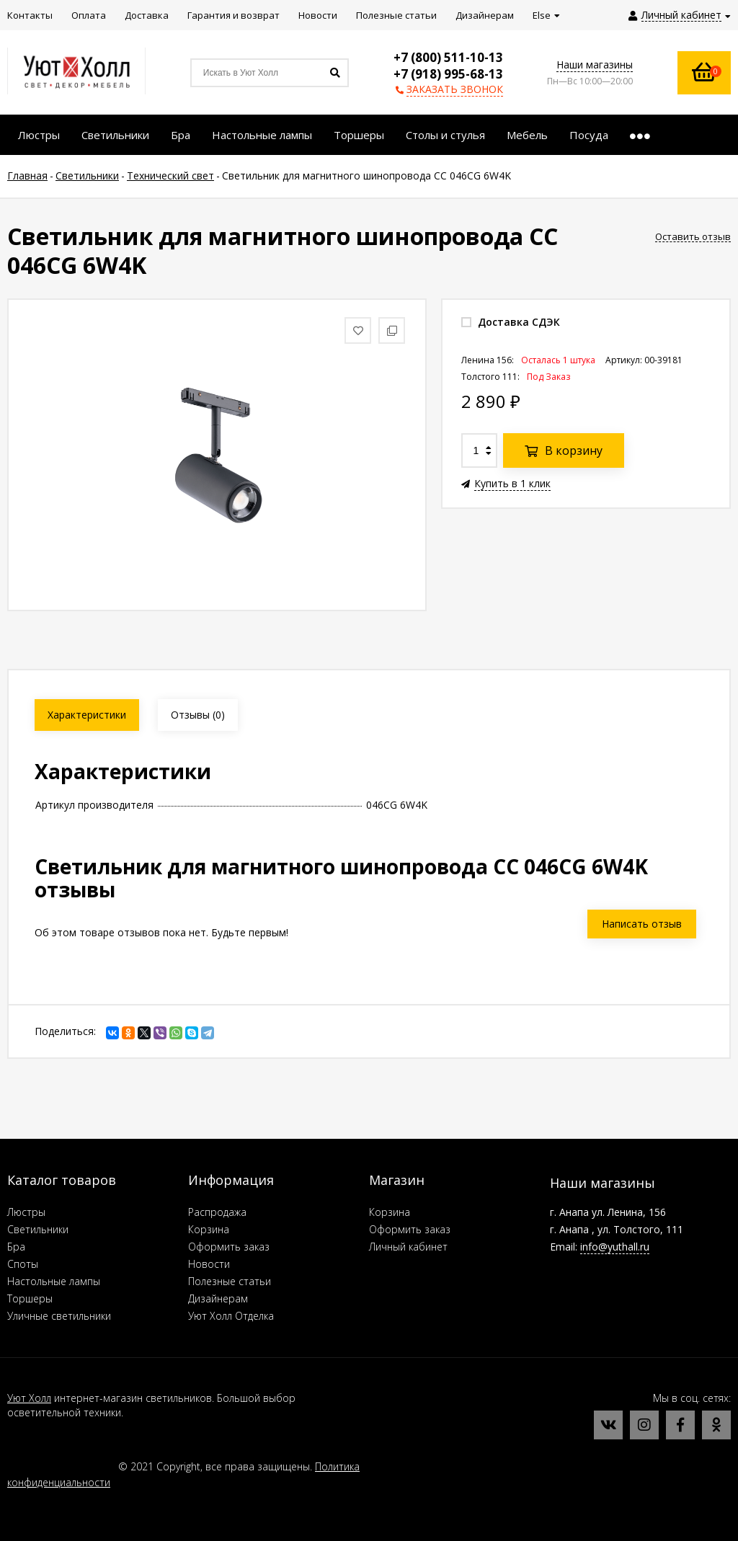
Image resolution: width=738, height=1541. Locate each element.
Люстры (26, 1212)
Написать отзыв (642, 924)
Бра (16, 1246)
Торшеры (30, 1298)
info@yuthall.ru (614, 1246)
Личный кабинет (408, 1246)
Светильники (37, 1229)
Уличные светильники (59, 1316)
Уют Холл (29, 1398)
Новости (209, 1264)
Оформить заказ (229, 1246)
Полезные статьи (229, 1281)
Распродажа (217, 1212)
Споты (22, 1264)
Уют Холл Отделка (231, 1316)
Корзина (208, 1229)
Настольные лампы (53, 1281)
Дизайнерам (218, 1298)
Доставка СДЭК (510, 322)
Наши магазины (594, 64)
